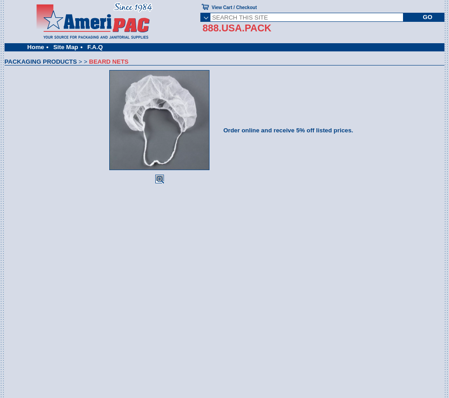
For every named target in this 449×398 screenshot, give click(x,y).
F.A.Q (95, 47)
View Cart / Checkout (234, 7)
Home (35, 47)
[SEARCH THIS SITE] (306, 17)
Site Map (65, 47)
